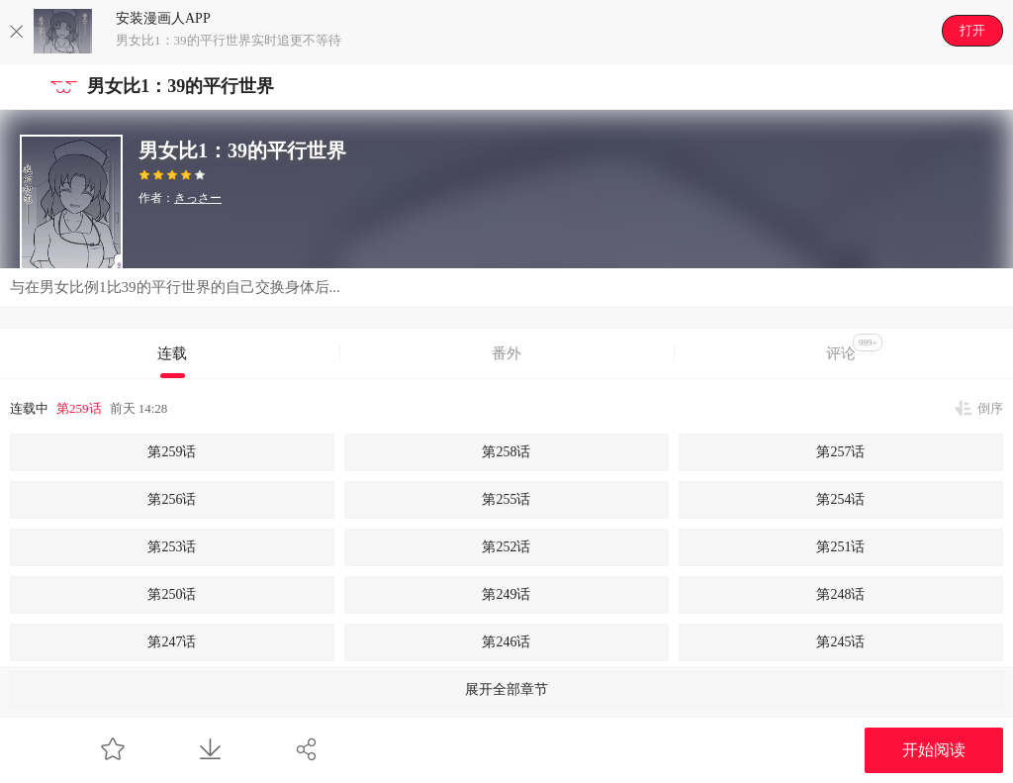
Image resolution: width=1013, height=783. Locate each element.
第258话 (506, 451)
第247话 (171, 642)
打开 (972, 30)
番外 (506, 353)
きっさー (198, 198)
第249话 (506, 594)
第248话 (840, 594)
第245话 (840, 642)
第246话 (506, 642)
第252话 (506, 546)
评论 (854, 347)
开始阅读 (934, 749)
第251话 (840, 546)
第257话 (840, 451)
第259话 (79, 408)
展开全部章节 (506, 689)
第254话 (840, 499)
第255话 (506, 499)
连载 (172, 353)
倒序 (990, 408)
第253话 (171, 546)
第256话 (171, 499)
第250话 (171, 594)
